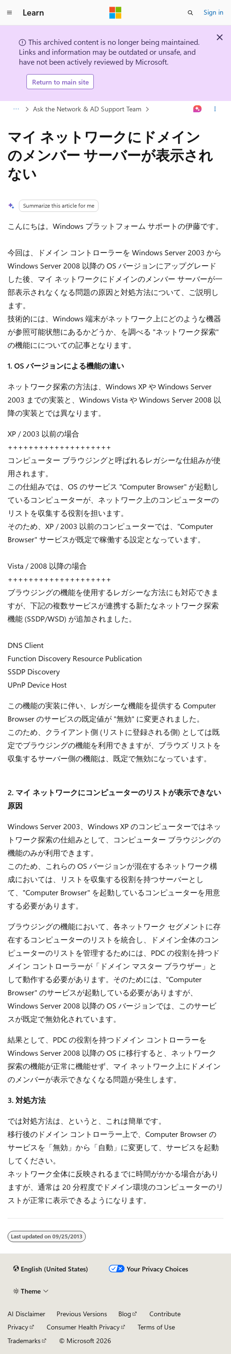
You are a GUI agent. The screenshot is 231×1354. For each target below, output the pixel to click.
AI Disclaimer (26, 1313)
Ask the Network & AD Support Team (87, 108)
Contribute (165, 1313)
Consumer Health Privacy (83, 1326)
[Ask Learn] (198, 109)
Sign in (213, 12)
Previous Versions (82, 1313)
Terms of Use (156, 1326)
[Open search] (190, 12)
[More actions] (215, 109)
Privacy (18, 1326)
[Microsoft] (115, 13)
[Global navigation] (9, 12)
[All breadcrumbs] (16, 109)
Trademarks (24, 1340)
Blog (124, 1313)
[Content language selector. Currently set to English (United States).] (51, 1269)
